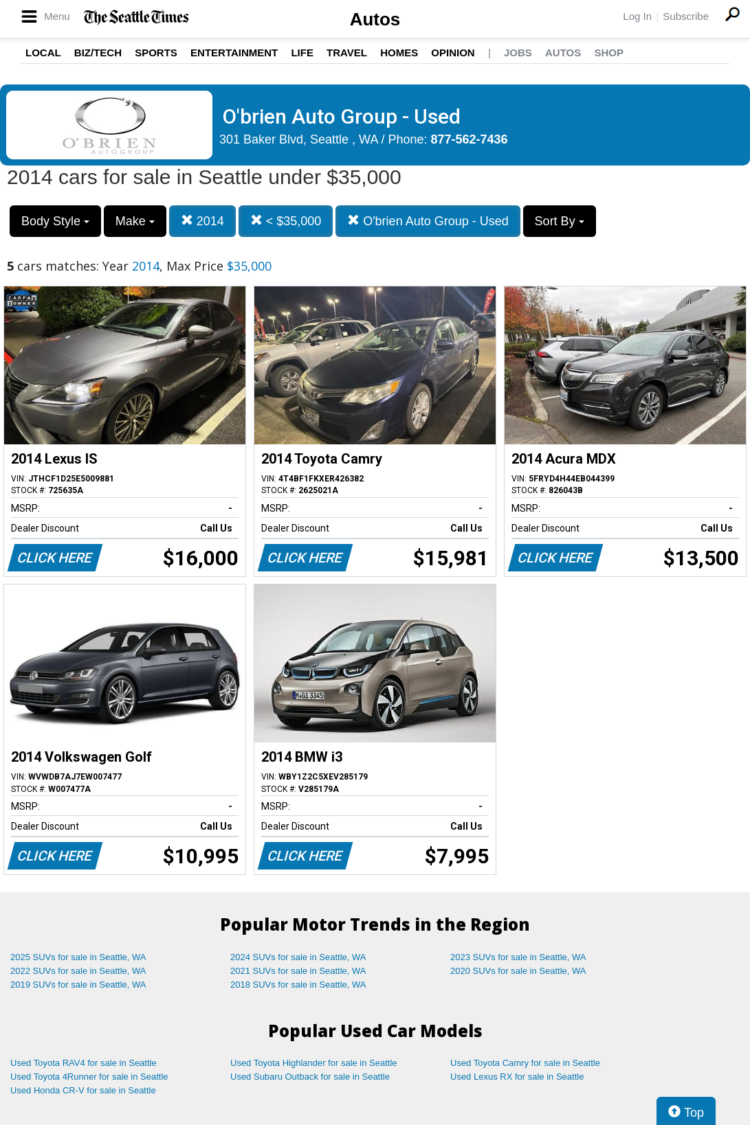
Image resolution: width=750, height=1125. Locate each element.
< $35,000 (286, 221)
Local (43, 52)
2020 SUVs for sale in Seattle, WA (518, 971)
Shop (609, 52)
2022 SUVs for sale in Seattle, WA (78, 971)
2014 (202, 221)
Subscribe (686, 16)
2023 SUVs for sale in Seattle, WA (518, 957)
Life (302, 52)
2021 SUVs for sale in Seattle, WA (298, 971)
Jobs (518, 52)
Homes (399, 52)
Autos (375, 19)
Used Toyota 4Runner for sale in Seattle (89, 1076)
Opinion (452, 52)
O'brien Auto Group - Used (428, 221)
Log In (637, 16)
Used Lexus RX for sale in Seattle (517, 1076)
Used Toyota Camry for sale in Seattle (525, 1063)
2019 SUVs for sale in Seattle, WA (78, 984)
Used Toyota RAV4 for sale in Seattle (83, 1063)
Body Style (55, 221)
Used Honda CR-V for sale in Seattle (83, 1090)
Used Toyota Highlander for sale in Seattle (313, 1063)
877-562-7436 (469, 139)
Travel (347, 52)
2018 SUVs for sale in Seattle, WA (298, 984)
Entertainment (234, 52)
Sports (156, 52)
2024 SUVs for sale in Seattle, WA (298, 957)
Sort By (559, 221)
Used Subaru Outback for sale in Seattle (310, 1076)
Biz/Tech (98, 52)
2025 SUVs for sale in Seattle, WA (78, 957)
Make (135, 221)
